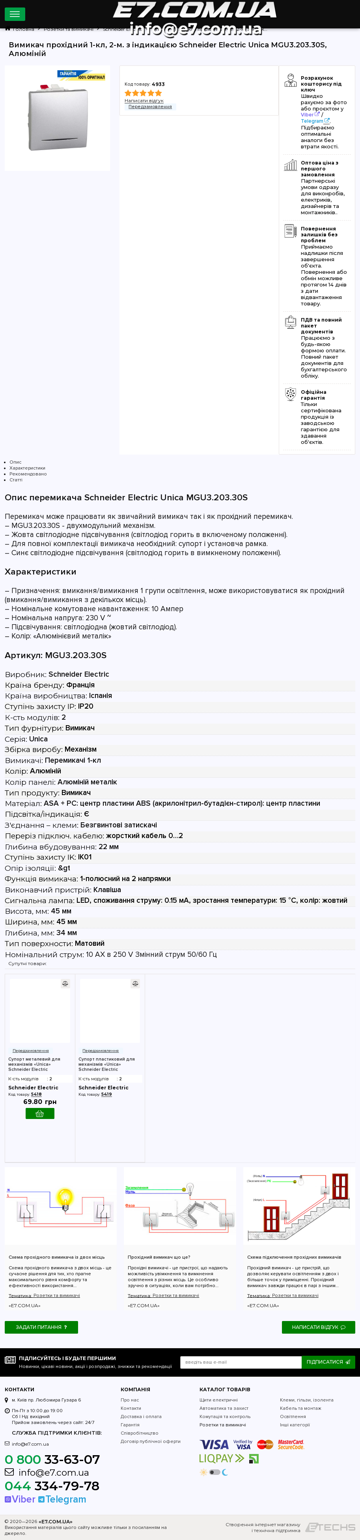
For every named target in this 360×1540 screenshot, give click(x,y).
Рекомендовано (28, 474)
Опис (15, 462)
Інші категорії (295, 1425)
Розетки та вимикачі (57, 1296)
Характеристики (27, 468)
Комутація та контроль (225, 1417)
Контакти (131, 1408)
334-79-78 (52, 1485)
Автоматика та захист (224, 1408)
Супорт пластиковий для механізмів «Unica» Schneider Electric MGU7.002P (106, 1064)
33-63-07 (52, 1459)
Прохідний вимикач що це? (159, 1257)
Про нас (130, 1400)
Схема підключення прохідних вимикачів (294, 1257)
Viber (307, 115)
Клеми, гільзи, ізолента (307, 1400)
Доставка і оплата (141, 1417)
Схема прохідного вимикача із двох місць (57, 1257)
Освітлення (293, 1417)
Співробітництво (140, 1433)
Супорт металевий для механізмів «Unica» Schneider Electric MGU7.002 (34, 1064)
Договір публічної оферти (151, 1442)
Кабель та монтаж (300, 1408)
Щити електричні (219, 1400)
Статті (15, 480)
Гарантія (130, 1425)
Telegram (312, 121)
